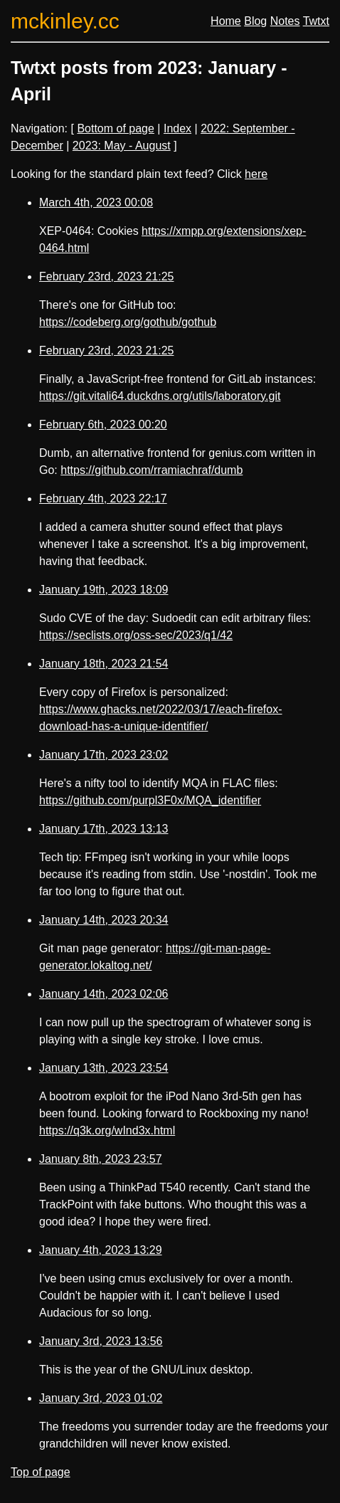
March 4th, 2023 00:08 (96, 202)
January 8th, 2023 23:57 (100, 1159)
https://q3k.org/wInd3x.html (107, 1130)
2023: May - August (122, 145)
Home (226, 21)
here (256, 174)
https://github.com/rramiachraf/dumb (151, 470)
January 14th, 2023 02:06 (103, 994)
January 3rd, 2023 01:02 (100, 1398)
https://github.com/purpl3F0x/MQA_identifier (150, 800)
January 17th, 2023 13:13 (103, 829)
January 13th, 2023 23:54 (103, 1068)
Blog (255, 21)
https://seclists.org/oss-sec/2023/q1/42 (136, 635)
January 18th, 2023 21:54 (103, 664)
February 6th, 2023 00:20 (103, 424)
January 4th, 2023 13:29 (100, 1250)
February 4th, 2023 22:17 (103, 498)
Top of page (40, 1472)
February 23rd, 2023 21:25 (106, 276)
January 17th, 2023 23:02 (103, 755)
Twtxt (316, 21)
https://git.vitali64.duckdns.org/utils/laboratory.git (159, 396)
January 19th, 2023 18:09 (103, 590)
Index (177, 128)
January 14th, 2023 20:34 (103, 920)
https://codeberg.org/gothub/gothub (127, 322)
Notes (285, 21)
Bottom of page (115, 128)
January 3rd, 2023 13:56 (100, 1341)
